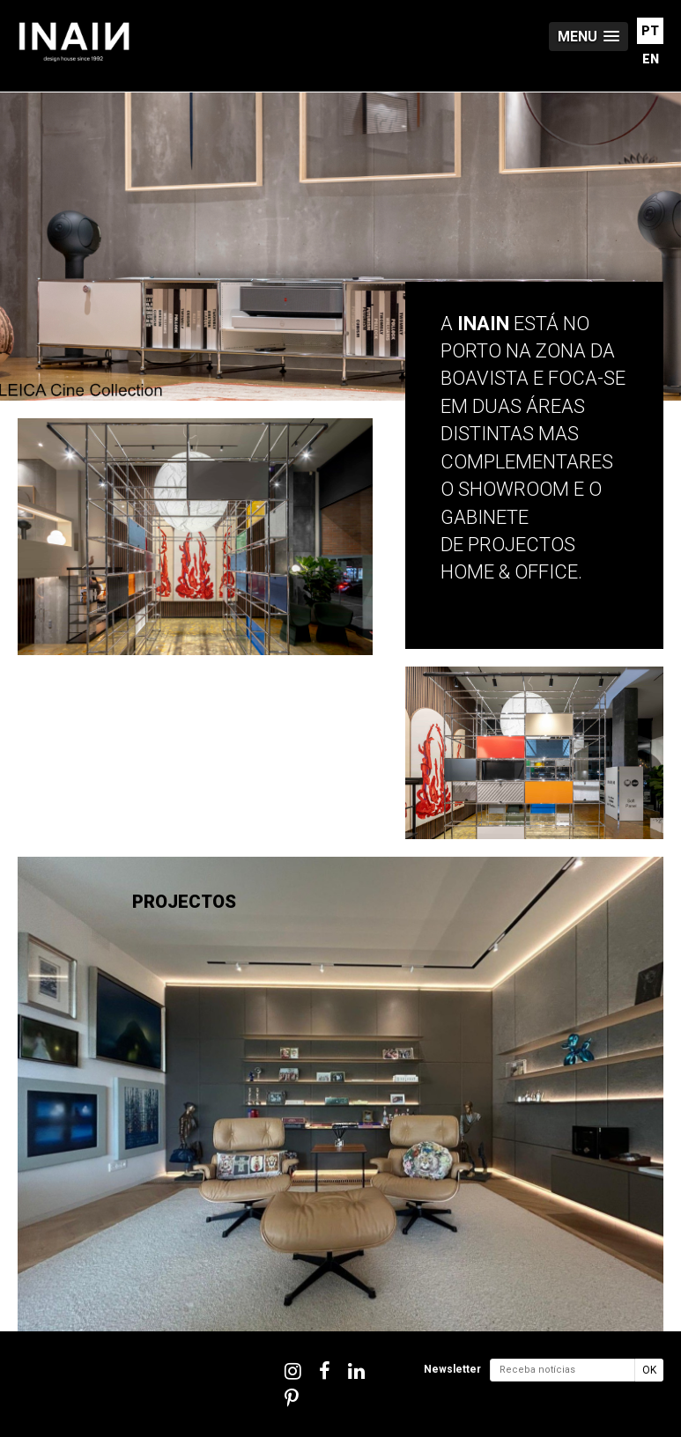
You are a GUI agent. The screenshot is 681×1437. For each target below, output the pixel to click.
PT (650, 31)
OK (649, 1370)
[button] (588, 36)
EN (650, 59)
